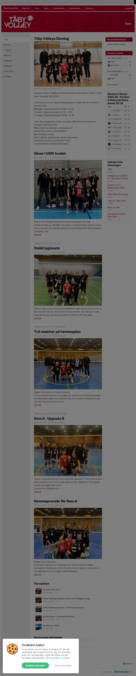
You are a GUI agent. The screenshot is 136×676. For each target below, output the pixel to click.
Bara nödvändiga (63, 665)
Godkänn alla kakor (35, 665)
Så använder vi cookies (58, 658)
